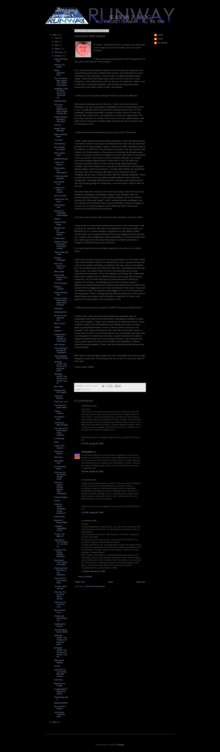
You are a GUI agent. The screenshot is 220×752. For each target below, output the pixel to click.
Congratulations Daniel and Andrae (60, 691)
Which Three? (60, 323)
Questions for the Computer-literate (59, 231)
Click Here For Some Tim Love (60, 604)
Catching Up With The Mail (61, 424)
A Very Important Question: (61, 177)
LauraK (160, 35)
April (57, 45)
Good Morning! (60, 101)
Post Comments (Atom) (95, 586)
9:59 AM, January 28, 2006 (92, 471)
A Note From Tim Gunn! (61, 200)
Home (110, 582)
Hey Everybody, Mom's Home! (61, 357)
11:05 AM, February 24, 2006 (93, 571)
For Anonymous (60, 283)
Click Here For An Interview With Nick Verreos (60, 673)
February (58, 52)
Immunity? (58, 308)
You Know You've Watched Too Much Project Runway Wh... (61, 109)
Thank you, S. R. (61, 402)
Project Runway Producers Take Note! (60, 119)
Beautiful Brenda (61, 159)
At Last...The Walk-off (59, 535)
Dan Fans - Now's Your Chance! (60, 266)
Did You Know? (60, 196)
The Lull (57, 125)
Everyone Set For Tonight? (60, 391)
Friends (57, 501)
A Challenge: (59, 438)
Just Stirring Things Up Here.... (59, 714)
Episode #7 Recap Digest (61, 521)
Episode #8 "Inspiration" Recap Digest (61, 213)
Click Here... (59, 680)
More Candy (59, 271)
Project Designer (61, 497)
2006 (55, 35)
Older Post (140, 582)
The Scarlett (86, 452)
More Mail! (58, 386)
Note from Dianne (58, 452)
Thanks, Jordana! (59, 412)
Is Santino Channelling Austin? (60, 528)
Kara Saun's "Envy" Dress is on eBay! (60, 562)
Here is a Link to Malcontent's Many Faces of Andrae (61, 301)
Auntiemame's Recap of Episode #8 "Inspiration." (60, 337)
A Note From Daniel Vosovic (59, 190)
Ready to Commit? (59, 288)
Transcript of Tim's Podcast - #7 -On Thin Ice (61, 543)
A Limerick (58, 140)
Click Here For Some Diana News (60, 580)
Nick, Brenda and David (59, 148)
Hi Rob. (57, 666)
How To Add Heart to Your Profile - (60, 277)
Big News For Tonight (59, 684)
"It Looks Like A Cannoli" (60, 587)
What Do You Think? (59, 66)
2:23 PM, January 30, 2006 (92, 512)
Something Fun (60, 312)
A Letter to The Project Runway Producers (60, 553)
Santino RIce (86, 389)
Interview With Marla (60, 223)
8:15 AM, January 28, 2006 (92, 444)
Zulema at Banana (58, 397)
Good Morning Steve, (60, 468)
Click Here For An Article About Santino (60, 595)
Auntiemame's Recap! (60, 625)
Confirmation (59, 238)
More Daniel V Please (60, 708)
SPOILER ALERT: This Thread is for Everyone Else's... (60, 366)
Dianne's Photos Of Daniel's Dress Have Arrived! (61, 245)
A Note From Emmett (59, 447)
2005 (55, 722)
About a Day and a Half (61, 253)
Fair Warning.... (60, 144)
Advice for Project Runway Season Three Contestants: (60, 488)
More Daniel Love (59, 183)
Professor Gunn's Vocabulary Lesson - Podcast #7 (60, 508)
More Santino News (59, 154)
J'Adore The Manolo (59, 163)
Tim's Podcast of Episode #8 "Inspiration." (61, 350)
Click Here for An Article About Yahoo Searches (61, 431)
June (57, 38)
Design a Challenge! (59, 259)
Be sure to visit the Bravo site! (60, 318)
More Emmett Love (59, 611)
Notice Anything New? (60, 135)
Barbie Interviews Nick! (59, 72)
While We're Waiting (59, 661)
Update (57, 219)
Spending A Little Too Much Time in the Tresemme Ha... (61, 93)
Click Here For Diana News (60, 406)
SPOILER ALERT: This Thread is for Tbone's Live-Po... (61, 378)
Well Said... (58, 457)
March (57, 49)
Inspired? (58, 331)
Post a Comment (85, 577)
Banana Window (61, 703)
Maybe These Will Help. (59, 130)
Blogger (121, 745)
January (58, 56)
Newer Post (80, 582)
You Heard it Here (59, 418)
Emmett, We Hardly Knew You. (60, 618)
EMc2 (56, 442)
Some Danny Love (59, 206)
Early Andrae (59, 517)
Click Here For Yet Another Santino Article (60, 475)
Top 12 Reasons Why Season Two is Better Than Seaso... (61, 81)
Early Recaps (59, 344)
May (57, 42)
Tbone (160, 39)
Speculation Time (59, 462)
